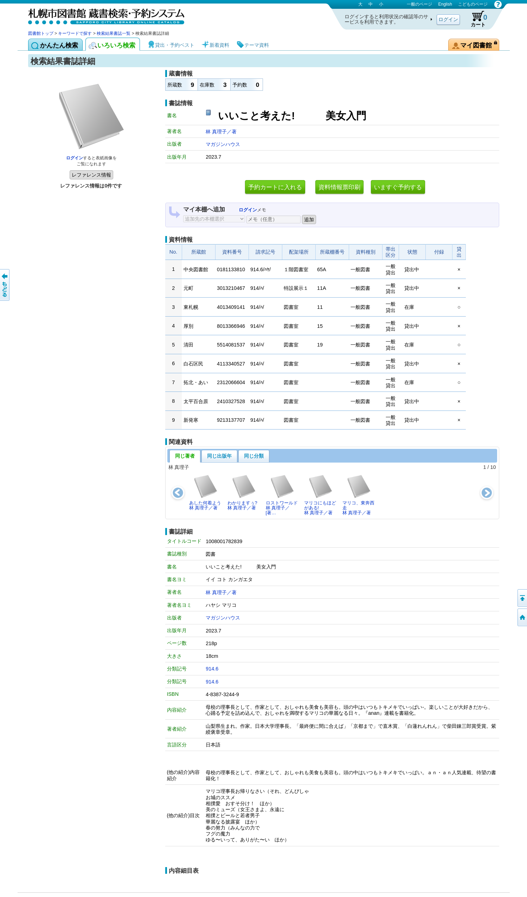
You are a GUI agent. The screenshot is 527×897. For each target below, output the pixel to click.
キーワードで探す (75, 33)
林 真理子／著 (221, 131)
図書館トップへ (521, 617)
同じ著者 (185, 456)
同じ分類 (254, 456)
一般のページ (419, 4)
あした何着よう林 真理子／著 (205, 492)
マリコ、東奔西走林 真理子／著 (358, 495)
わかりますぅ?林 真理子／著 (242, 492)
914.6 (212, 669)
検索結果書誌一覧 (113, 33)
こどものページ (473, 4)
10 (493, 467)
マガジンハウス (223, 144)
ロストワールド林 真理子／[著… (282, 495)
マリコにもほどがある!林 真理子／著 (320, 495)
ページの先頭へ (521, 598)
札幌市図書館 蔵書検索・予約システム (102, 15)
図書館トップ (40, 33)
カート (475, 19)
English (445, 4)
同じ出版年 (219, 456)
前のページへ (5, 285)
